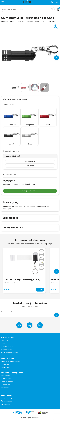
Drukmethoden (7, 346)
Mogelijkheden (6, 349)
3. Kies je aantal (9, 175)
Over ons (4, 340)
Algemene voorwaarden (10, 361)
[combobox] (25, 9)
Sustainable (5, 376)
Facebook (6, 398)
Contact (4, 343)
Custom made (6, 379)
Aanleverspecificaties (9, 352)
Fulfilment (5, 388)
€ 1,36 (53, 289)
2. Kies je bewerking (11, 151)
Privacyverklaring (7, 367)
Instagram (6, 401)
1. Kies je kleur (8, 105)
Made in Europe (7, 382)
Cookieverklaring (7, 364)
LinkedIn (5, 404)
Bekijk (39, 289)
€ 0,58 (7, 289)
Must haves (5, 385)
